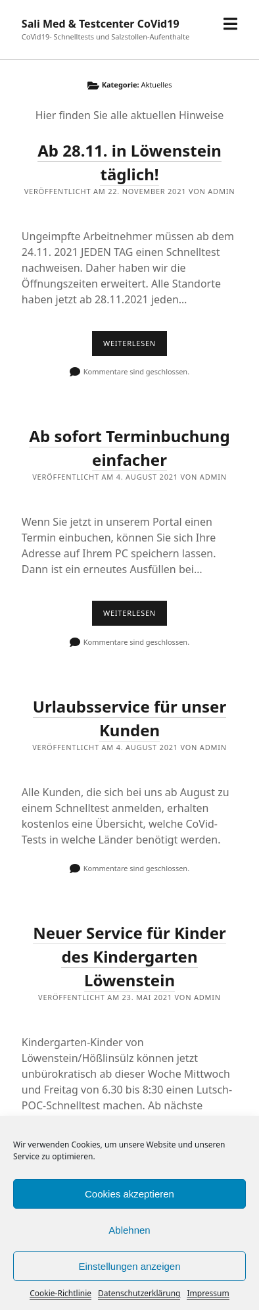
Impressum (208, 1293)
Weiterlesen (135, 347)
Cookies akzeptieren (129, 1193)
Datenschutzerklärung (139, 1293)
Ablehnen (129, 1230)
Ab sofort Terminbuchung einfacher (129, 447)
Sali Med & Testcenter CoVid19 (100, 23)
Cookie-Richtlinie (60, 1293)
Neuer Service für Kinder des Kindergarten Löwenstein (129, 956)
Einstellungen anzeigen (129, 1266)
